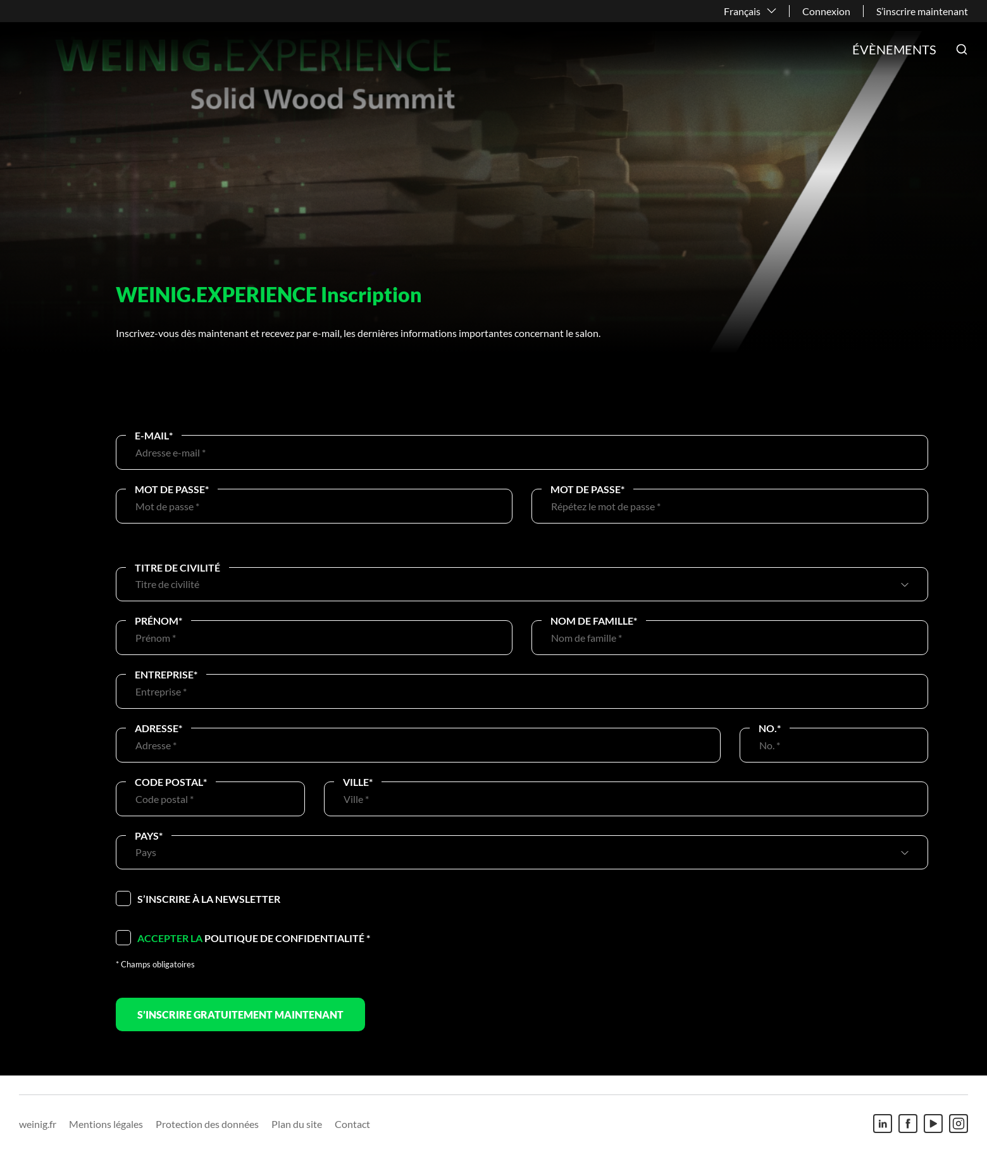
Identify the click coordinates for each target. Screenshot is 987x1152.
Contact (352, 1124)
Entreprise (166, 674)
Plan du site (296, 1124)
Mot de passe (172, 489)
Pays (149, 836)
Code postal (171, 782)
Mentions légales (106, 1124)
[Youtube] (933, 1123)
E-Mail (154, 435)
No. (770, 728)
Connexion (826, 11)
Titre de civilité (177, 567)
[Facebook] (907, 1123)
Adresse (158, 728)
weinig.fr (37, 1124)
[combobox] (516, 584)
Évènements (894, 49)
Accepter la (169, 938)
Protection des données (207, 1124)
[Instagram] (958, 1123)
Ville (358, 782)
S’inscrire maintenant (922, 11)
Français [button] (742, 11)
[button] (961, 49)
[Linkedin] (882, 1123)
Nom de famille (593, 621)
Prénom (158, 621)
